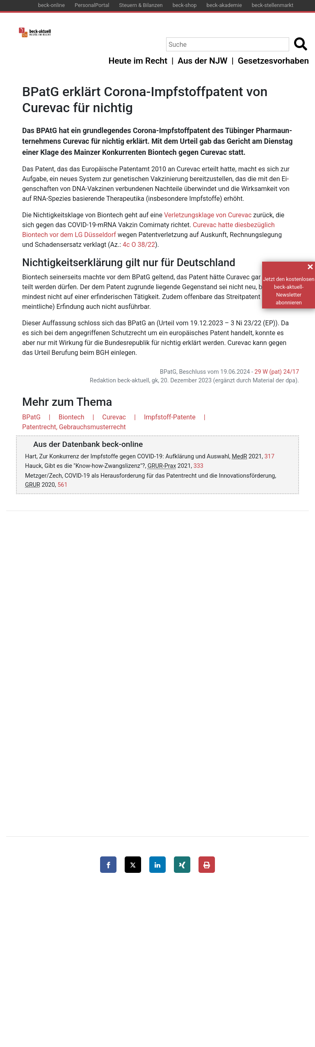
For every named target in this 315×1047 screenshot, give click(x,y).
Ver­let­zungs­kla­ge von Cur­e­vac (208, 215)
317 (269, 456)
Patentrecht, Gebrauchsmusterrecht (74, 427)
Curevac (114, 417)
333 (198, 466)
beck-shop (185, 5)
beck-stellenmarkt (273, 5)
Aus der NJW (202, 61)
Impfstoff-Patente (170, 417)
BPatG (31, 417)
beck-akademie (224, 5)
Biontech (71, 417)
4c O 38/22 (139, 245)
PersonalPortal (92, 5)
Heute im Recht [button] (138, 61)
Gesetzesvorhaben (273, 61)
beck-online (51, 5)
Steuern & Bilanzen (140, 5)
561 (62, 484)
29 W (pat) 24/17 (277, 371)
